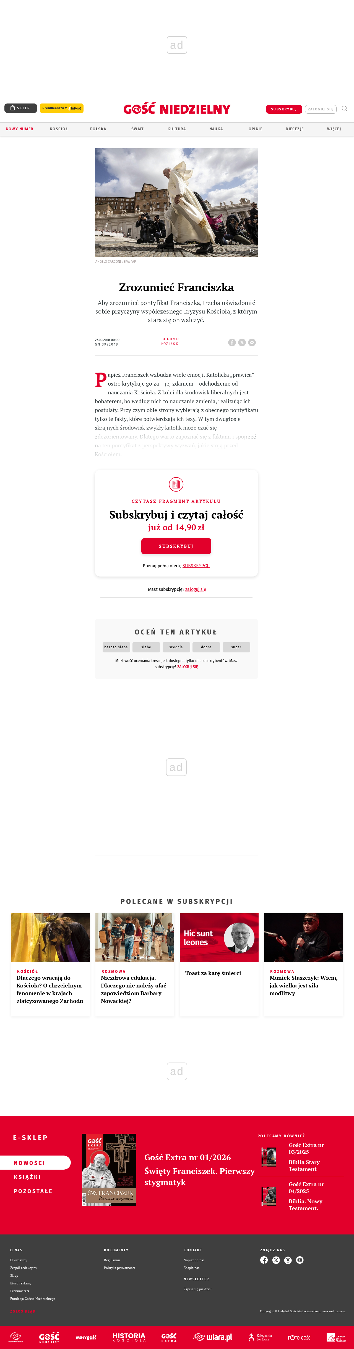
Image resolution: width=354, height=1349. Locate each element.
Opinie (255, 129)
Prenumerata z (61, 108)
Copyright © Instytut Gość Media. (283, 1311)
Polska (98, 129)
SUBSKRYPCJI (196, 565)
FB (233, 340)
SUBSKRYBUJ (284, 109)
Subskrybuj (176, 546)
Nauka (216, 129)
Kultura (177, 129)
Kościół (59, 129)
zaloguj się (321, 109)
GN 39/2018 (107, 344)
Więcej (334, 129)
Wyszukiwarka (344, 108)
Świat (137, 129)
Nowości (26, 1163)
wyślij (253, 340)
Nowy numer (20, 129)
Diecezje (295, 129)
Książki (26, 1177)
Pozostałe (26, 1191)
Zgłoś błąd (23, 1311)
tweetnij (243, 340)
